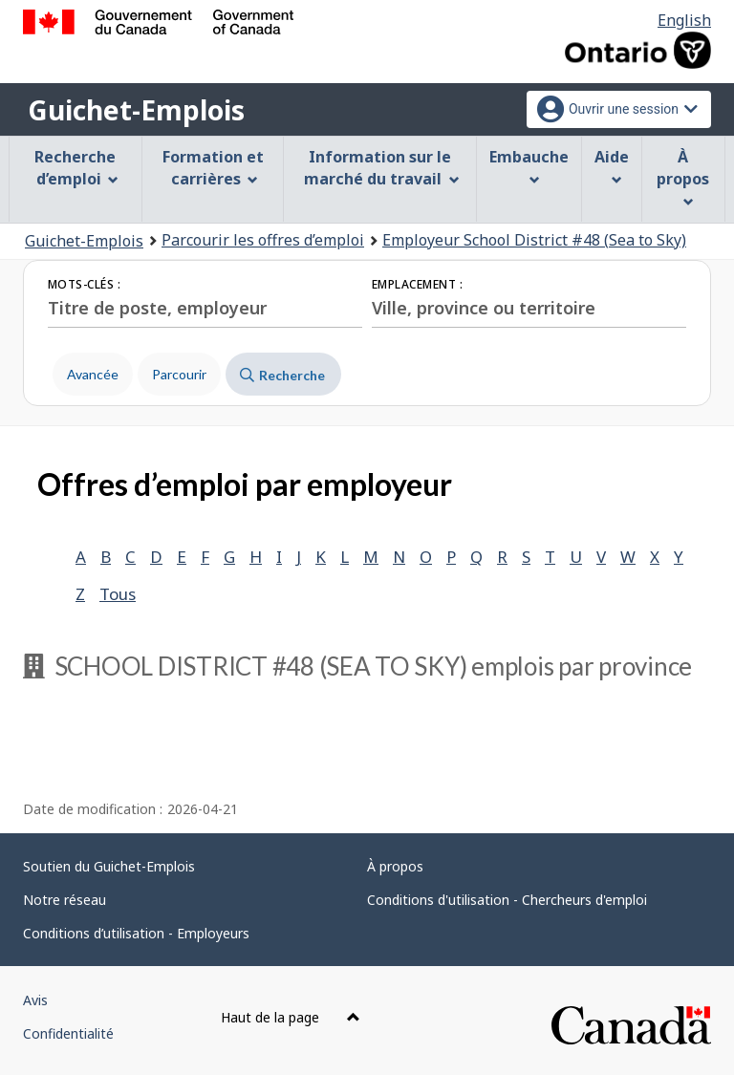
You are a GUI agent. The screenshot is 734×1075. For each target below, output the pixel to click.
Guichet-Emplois (136, 110)
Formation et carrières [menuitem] (213, 167)
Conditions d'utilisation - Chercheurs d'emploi (507, 900)
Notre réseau (64, 900)
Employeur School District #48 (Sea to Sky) (534, 239)
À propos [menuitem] (683, 176)
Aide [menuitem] (611, 165)
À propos (395, 866)
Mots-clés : (84, 284)
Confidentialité (68, 1033)
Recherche (282, 375)
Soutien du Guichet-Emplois (109, 866)
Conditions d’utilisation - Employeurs (136, 933)
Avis (35, 1000)
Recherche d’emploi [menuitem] (76, 167)
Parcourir (179, 374)
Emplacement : (417, 284)
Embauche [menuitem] (529, 165)
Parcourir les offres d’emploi (263, 239)
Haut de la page (290, 1017)
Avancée (93, 374)
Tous (117, 594)
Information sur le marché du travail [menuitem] (382, 167)
